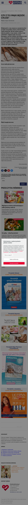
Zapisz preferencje (14, 259)
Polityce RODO (14, 252)
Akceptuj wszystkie (14, 263)
